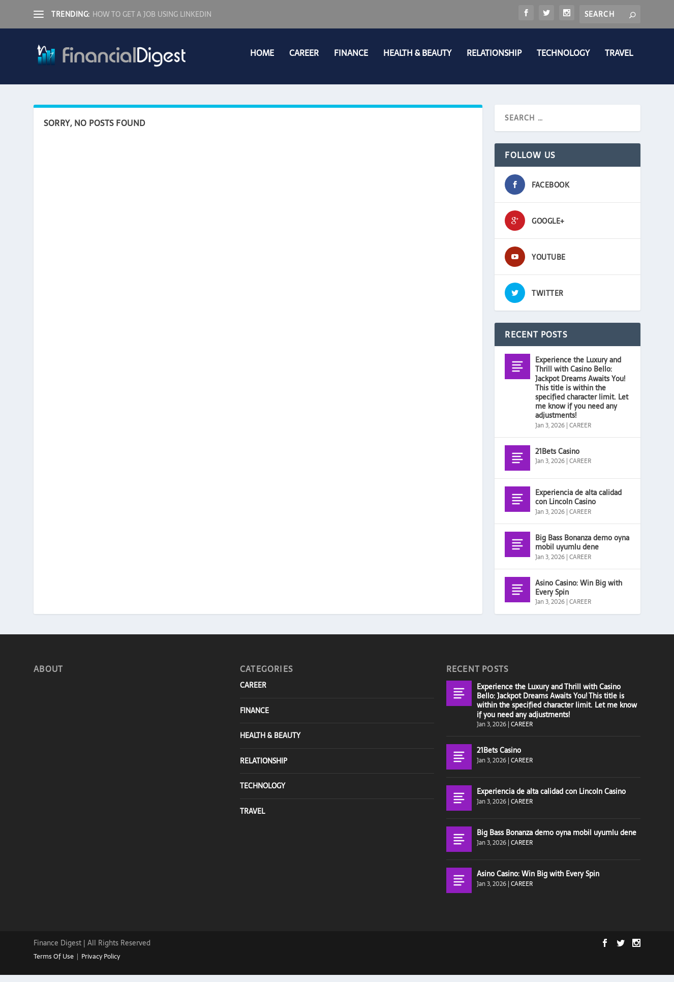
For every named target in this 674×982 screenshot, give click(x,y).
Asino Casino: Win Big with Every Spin (578, 595)
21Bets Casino (557, 458)
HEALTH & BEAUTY (417, 61)
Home (262, 61)
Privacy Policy (100, 963)
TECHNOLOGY (563, 61)
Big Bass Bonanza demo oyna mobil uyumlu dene (582, 549)
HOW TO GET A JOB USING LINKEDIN (152, 14)
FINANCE (351, 61)
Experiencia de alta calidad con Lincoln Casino (578, 504)
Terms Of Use (54, 963)
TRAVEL (619, 61)
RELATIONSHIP (494, 61)
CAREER (304, 61)
